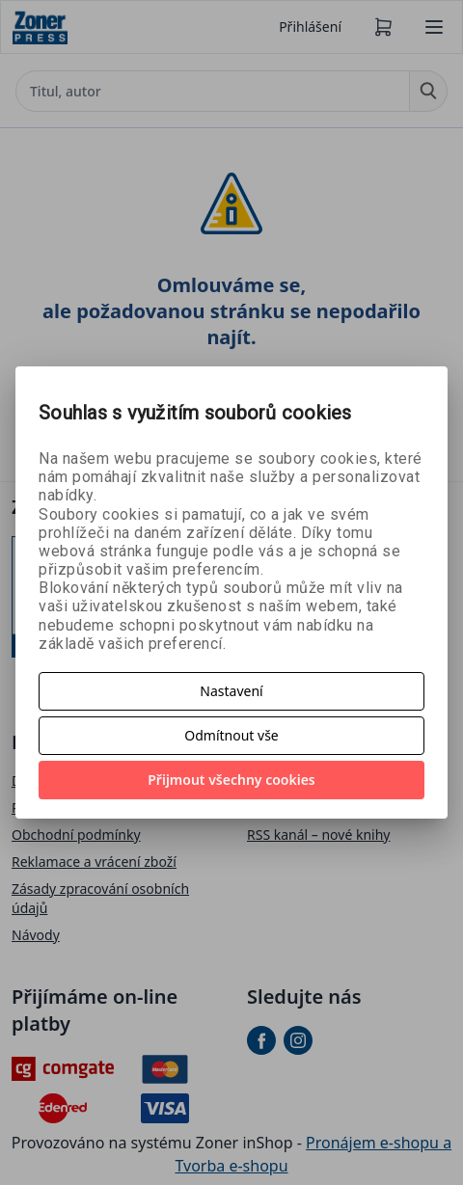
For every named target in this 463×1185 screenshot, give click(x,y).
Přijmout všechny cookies (231, 779)
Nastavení (231, 691)
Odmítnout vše (231, 735)
